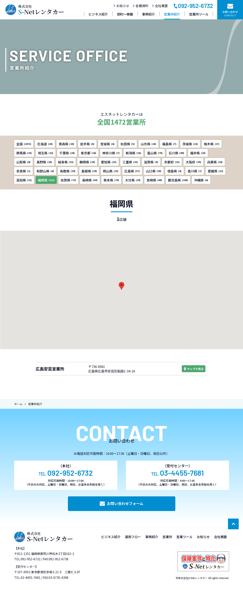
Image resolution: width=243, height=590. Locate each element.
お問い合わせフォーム (121, 503)
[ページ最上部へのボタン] (233, 524)
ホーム (18, 404)
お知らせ (121, 5)
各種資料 (140, 5)
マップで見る (193, 369)
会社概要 (160, 5)
